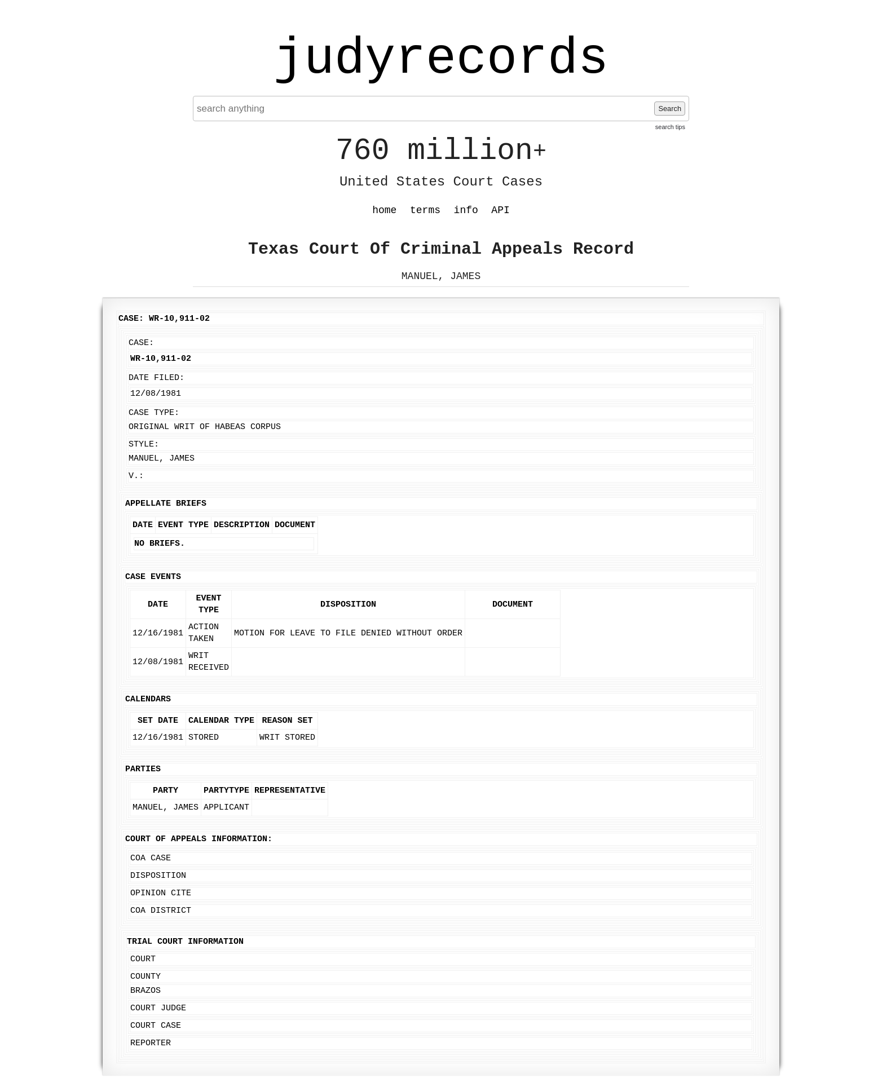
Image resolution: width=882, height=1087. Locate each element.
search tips (670, 126)
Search (669, 108)
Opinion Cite (160, 893)
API (500, 210)
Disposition (158, 876)
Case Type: (154, 413)
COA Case (150, 858)
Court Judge (158, 1008)
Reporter (150, 1043)
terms (425, 210)
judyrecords (441, 59)
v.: (136, 476)
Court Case (155, 1026)
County (145, 977)
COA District (160, 911)
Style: (144, 444)
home (384, 210)
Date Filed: (156, 378)
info (466, 210)
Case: (141, 343)
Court (143, 959)
